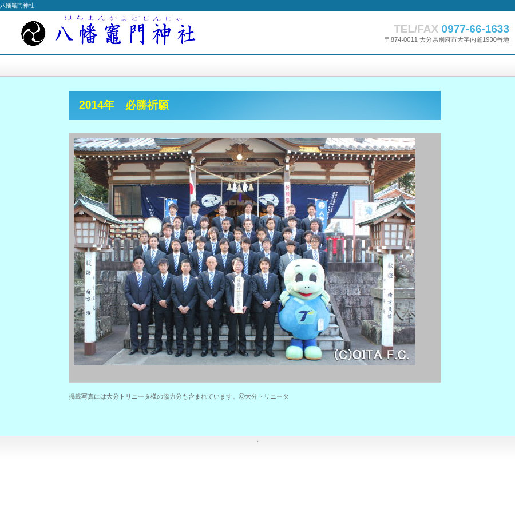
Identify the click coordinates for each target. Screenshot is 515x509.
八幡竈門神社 (114, 32)
